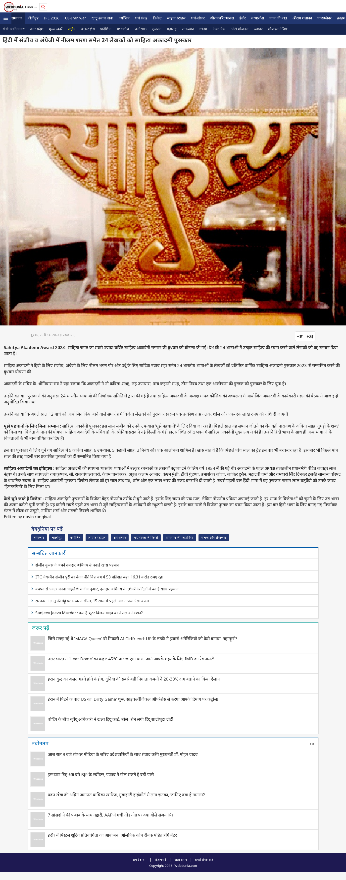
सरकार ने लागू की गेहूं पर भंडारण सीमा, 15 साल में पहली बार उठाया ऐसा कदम (92, 601)
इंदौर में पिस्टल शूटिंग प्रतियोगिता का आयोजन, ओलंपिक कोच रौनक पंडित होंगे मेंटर (112, 835)
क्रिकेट (157, 17)
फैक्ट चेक (219, 29)
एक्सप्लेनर (324, 17)
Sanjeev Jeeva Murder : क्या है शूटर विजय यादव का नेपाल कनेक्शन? (89, 613)
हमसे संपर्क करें (204, 859)
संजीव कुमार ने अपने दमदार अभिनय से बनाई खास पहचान (77, 565)
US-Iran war (75, 17)
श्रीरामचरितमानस (222, 17)
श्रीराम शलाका (302, 17)
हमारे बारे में (140, 859)
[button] (5, 18)
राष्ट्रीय (71, 29)
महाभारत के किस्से (146, 537)
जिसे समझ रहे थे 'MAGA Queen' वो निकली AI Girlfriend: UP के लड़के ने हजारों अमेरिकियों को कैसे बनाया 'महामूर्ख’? (142, 638)
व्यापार (258, 29)
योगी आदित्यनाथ (14, 29)
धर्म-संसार (198, 17)
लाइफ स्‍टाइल (176, 17)
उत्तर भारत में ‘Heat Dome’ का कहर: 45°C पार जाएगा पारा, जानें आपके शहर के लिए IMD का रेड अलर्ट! (131, 659)
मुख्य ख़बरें (55, 29)
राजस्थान (188, 29)
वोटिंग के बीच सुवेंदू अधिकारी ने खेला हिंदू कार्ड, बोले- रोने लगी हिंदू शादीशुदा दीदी (110, 719)
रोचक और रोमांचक (213, 537)
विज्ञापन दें (160, 859)
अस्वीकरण (180, 859)
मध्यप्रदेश (257, 17)
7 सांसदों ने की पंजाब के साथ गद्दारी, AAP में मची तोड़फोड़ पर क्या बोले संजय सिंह (111, 815)
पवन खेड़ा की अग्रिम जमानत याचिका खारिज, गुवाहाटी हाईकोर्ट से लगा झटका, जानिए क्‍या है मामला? (126, 795)
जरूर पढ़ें (40, 627)
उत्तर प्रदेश (37, 29)
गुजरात (156, 29)
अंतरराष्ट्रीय (88, 29)
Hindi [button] (29, 7)
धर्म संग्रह (141, 17)
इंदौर (242, 17)
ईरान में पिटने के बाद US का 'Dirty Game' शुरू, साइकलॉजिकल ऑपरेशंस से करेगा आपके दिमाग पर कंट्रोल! (133, 699)
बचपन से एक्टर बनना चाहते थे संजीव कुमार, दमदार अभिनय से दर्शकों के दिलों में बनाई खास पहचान (107, 589)
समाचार (16, 17)
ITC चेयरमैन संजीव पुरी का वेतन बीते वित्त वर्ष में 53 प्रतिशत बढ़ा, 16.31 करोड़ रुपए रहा (99, 577)
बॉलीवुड (33, 17)
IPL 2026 (51, 17)
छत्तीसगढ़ (141, 29)
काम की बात (278, 17)
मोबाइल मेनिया (278, 29)
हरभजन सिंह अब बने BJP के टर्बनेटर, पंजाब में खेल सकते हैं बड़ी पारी (101, 774)
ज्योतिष (124, 17)
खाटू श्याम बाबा (102, 17)
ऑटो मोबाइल (239, 29)
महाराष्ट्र (172, 29)
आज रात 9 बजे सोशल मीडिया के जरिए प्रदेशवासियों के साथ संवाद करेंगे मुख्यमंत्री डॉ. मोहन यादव (123, 754)
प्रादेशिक (105, 29)
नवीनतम (40, 743)
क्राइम (203, 29)
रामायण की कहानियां (179, 537)
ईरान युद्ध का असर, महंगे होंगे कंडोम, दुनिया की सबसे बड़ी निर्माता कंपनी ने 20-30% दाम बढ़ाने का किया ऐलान (134, 679)
